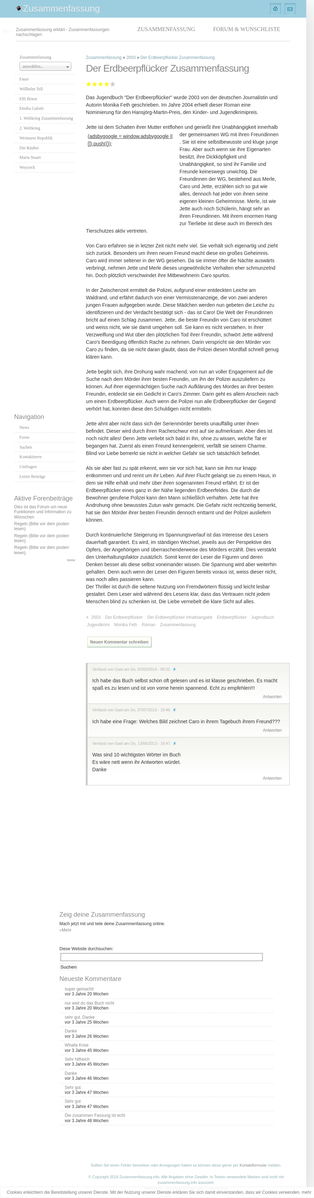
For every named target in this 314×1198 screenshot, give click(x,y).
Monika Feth (125, 624)
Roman (148, 624)
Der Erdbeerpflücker (124, 617)
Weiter (71, 560)
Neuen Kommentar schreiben (119, 642)
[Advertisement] (45, 291)
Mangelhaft (89, 83)
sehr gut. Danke (80, 1017)
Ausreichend (95, 83)
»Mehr (65, 930)
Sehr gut (113, 83)
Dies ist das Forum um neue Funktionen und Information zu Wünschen (42, 512)
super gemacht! (79, 989)
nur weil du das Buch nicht (89, 1003)
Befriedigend (101, 83)
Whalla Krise (76, 1045)
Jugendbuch (262, 617)
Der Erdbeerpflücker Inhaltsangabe (179, 617)
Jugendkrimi (98, 624)
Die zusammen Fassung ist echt (95, 1115)
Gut (106, 83)
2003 (131, 57)
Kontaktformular (253, 1165)
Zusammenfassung (61, 8)
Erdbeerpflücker (232, 617)
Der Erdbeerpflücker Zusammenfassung (177, 57)
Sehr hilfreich (77, 1059)
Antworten (272, 696)
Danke (71, 1031)
